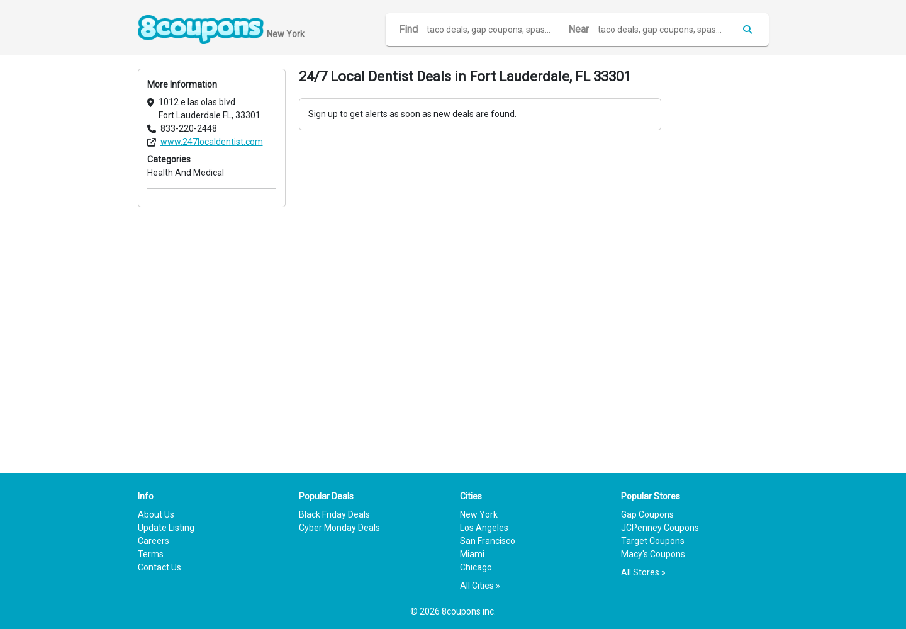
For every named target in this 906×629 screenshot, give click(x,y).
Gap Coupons (647, 514)
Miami (472, 554)
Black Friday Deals (334, 514)
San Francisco (487, 541)
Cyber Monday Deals (339, 528)
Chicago (476, 567)
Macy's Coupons (653, 554)
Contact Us (159, 567)
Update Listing (166, 528)
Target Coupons (653, 541)
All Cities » (480, 586)
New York (479, 514)
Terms (151, 554)
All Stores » (643, 572)
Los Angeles (484, 528)
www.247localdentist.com (211, 142)
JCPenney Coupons (660, 528)
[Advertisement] (721, 257)
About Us (156, 514)
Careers (153, 541)
